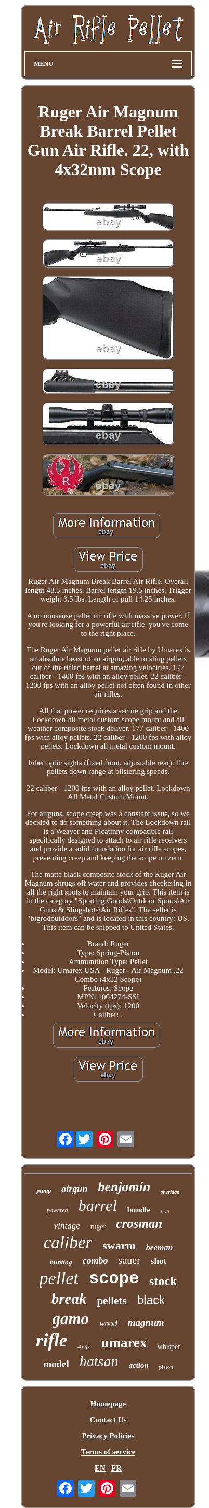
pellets (111, 1301)
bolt (165, 1211)
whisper (169, 1347)
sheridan (170, 1192)
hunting (61, 1262)
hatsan (99, 1361)
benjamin (124, 1186)
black (151, 1300)
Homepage (108, 1403)
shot (158, 1261)
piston (166, 1367)
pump (43, 1190)
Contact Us (107, 1420)
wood (108, 1323)
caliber (68, 1242)
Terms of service (108, 1452)
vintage (67, 1226)
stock (163, 1281)
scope (114, 1278)
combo (95, 1261)
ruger (98, 1227)
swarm (119, 1245)
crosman (139, 1224)
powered (57, 1210)
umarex (124, 1343)
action (139, 1365)
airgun (74, 1189)
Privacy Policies (108, 1436)
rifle (51, 1340)
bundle (138, 1210)
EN (100, 1468)
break (69, 1298)
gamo (71, 1319)
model (56, 1363)
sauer (129, 1260)
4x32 (83, 1347)
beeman (159, 1247)
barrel (98, 1205)
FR (116, 1468)
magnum (146, 1322)
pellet (59, 1278)
